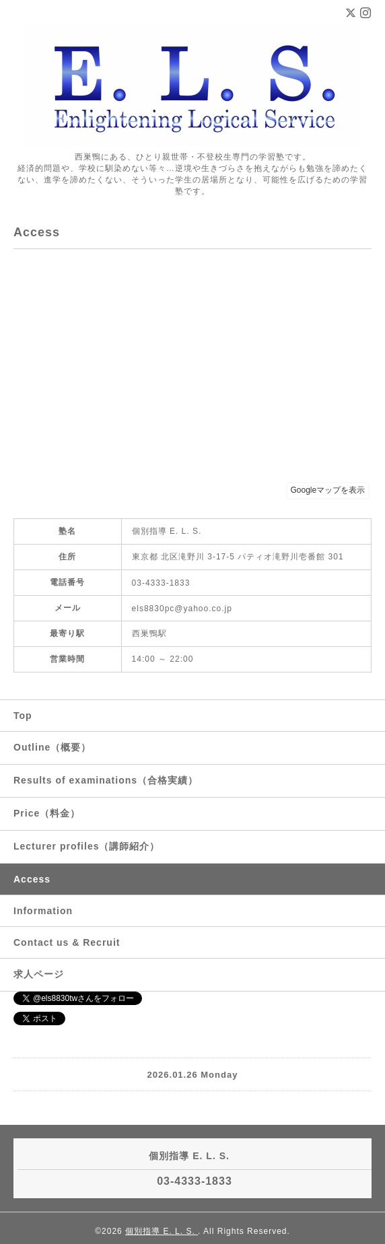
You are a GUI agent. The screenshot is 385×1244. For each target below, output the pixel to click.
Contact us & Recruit (66, 942)
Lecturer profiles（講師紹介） (86, 846)
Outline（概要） (52, 747)
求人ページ (38, 974)
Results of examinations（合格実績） (105, 780)
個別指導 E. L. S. (161, 1231)
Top (22, 715)
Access (31, 879)
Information (43, 910)
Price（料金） (46, 813)
